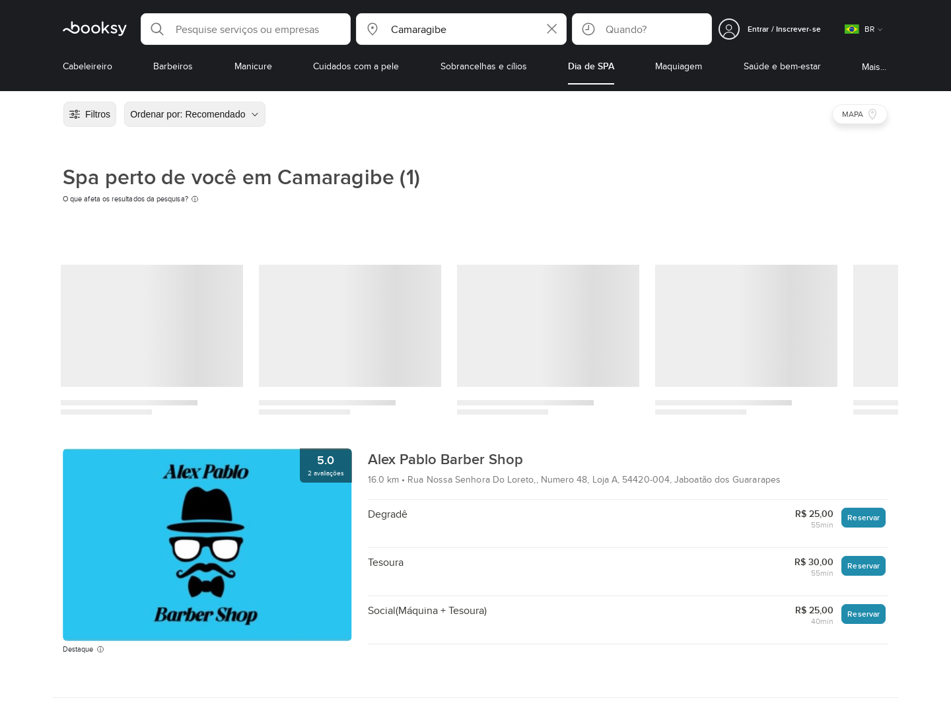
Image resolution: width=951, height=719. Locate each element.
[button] (246, 29)
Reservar (863, 517)
